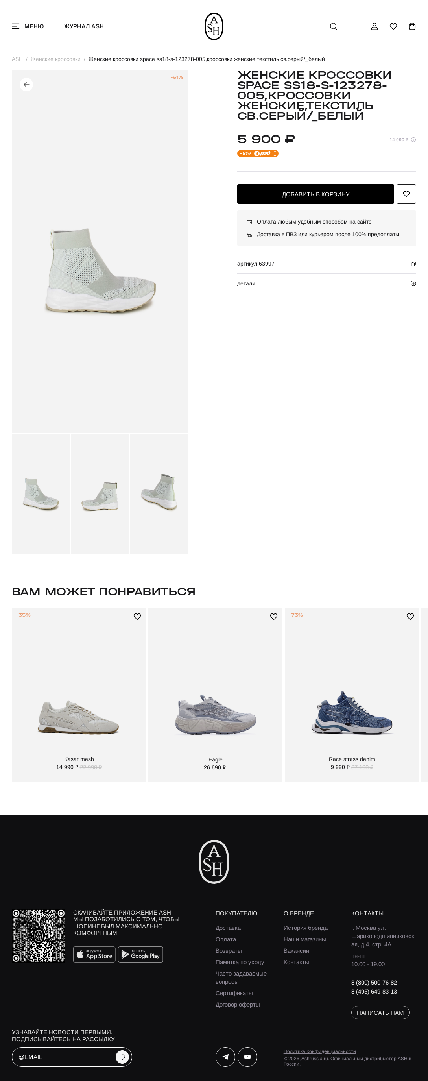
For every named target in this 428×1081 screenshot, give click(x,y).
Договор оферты (238, 1004)
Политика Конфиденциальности (320, 1051)
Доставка (228, 927)
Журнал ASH (84, 26)
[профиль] (374, 26)
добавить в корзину (316, 194)
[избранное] (393, 26)
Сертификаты (234, 993)
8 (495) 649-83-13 (374, 991)
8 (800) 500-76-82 (374, 982)
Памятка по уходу (240, 962)
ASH (17, 59)
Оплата (226, 939)
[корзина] (412, 26)
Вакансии (296, 950)
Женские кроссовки (56, 59)
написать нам (380, 1012)
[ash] (214, 26)
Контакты (296, 962)
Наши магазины (305, 939)
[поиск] (334, 26)
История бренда (306, 927)
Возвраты (229, 950)
